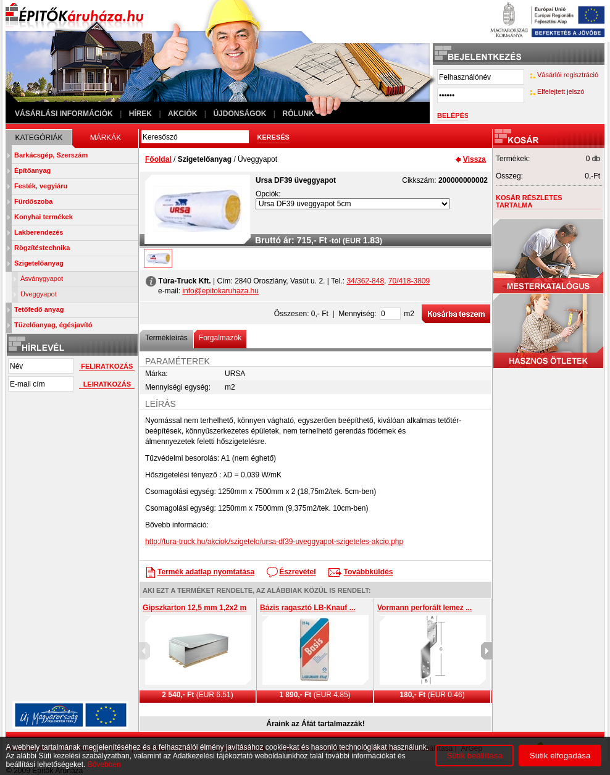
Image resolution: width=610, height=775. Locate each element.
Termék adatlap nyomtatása (205, 572)
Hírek (140, 113)
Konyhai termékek (43, 216)
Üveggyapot (38, 294)
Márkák (106, 137)
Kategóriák (38, 137)
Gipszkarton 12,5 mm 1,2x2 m (194, 607)
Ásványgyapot (41, 278)
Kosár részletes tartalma (529, 201)
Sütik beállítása (474, 755)
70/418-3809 (409, 281)
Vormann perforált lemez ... (424, 607)
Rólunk (298, 113)
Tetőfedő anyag (39, 309)
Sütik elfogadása (560, 755)
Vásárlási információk (64, 113)
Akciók (182, 113)
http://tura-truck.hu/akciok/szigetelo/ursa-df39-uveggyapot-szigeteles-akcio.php (274, 541)
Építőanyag (32, 170)
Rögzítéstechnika (42, 247)
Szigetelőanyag (39, 263)
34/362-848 (365, 281)
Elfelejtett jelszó (560, 91)
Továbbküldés (368, 572)
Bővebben (104, 764)
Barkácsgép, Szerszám (51, 155)
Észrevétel (297, 572)
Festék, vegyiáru (40, 186)
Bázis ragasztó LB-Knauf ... (308, 607)
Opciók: (268, 194)
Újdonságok (239, 113)
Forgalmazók (220, 337)
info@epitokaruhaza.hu (220, 291)
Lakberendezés (38, 232)
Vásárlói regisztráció (567, 74)
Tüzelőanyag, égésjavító (53, 325)
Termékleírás (166, 337)
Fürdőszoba (33, 201)
